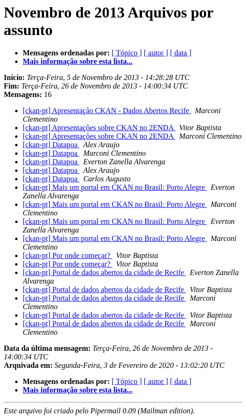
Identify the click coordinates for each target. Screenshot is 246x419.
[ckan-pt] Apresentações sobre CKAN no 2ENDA (99, 128)
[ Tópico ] (127, 53)
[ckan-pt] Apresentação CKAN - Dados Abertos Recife (107, 111)
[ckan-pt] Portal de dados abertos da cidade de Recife (104, 272)
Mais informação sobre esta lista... (77, 61)
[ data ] (180, 53)
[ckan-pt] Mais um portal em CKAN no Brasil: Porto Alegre (115, 187)
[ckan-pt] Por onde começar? (67, 255)
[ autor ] (156, 53)
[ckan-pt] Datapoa (51, 145)
